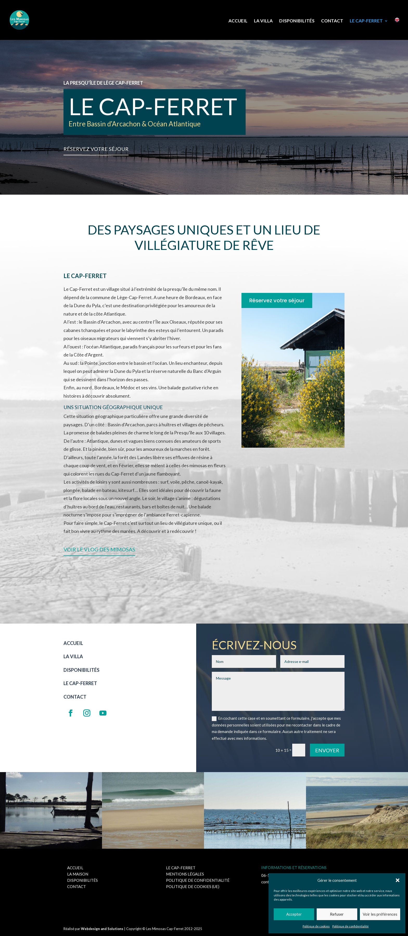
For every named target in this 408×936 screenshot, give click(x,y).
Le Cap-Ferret (366, 21)
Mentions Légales (185, 874)
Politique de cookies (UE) (192, 886)
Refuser (337, 914)
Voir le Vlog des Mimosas (99, 549)
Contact (332, 21)
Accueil (237, 21)
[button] (397, 880)
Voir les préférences (380, 914)
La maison (77, 874)
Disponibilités (297, 21)
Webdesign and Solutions (102, 929)
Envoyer (327, 750)
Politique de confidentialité (350, 926)
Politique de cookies (316, 926)
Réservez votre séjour (96, 149)
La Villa (263, 21)
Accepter (294, 914)
